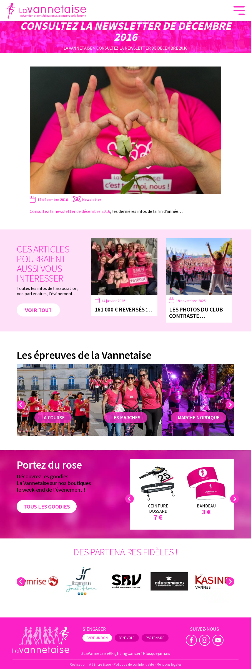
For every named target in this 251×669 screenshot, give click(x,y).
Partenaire (155, 637)
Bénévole (127, 637)
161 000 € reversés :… (124, 309)
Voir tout (38, 310)
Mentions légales (169, 664)
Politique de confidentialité (134, 664)
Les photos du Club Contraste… (196, 313)
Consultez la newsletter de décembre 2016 (70, 211)
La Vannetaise (78, 48)
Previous (21, 405)
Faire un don (97, 637)
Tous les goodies (47, 506)
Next (230, 405)
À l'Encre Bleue (100, 664)
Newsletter (91, 199)
